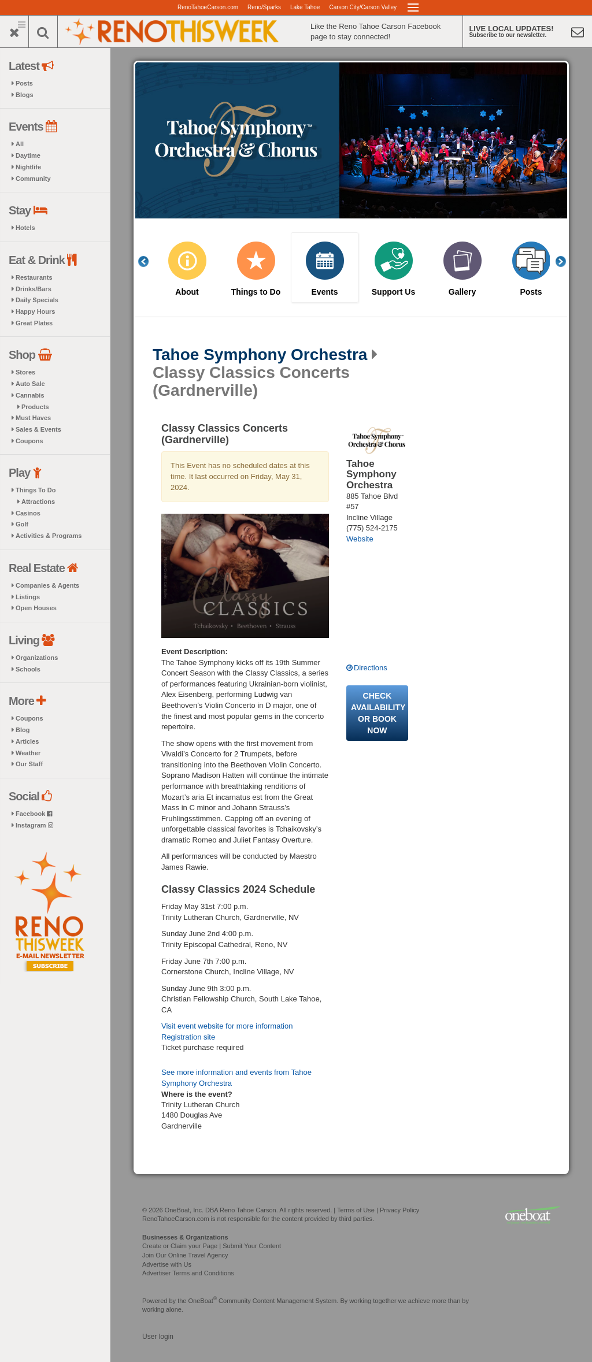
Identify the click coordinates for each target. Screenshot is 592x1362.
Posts (24, 83)
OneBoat (202, 1300)
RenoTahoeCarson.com (207, 7)
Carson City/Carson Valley (363, 7)
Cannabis (30, 395)
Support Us (393, 292)
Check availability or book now (378, 713)
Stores (25, 372)
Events (325, 292)
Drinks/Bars (33, 288)
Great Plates (34, 323)
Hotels (25, 227)
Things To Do (36, 490)
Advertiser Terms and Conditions (188, 1273)
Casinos (28, 513)
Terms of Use (356, 1210)
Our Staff (29, 763)
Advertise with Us (166, 1264)
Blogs (25, 94)
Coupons (29, 440)
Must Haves (33, 417)
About (186, 292)
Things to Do (256, 292)
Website (359, 539)
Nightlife (28, 167)
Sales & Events (38, 429)
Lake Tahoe (305, 7)
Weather (28, 752)
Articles (27, 741)
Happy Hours (35, 311)
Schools (28, 669)
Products (35, 406)
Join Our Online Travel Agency (185, 1255)
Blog (22, 729)
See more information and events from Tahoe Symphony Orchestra (236, 1078)
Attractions (38, 501)
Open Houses (36, 607)
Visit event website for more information (227, 1026)
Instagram (34, 825)
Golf (22, 524)
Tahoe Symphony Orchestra (260, 354)
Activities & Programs (49, 535)
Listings (28, 596)
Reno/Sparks (264, 7)
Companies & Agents (47, 585)
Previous (149, 261)
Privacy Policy (399, 1210)
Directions (370, 667)
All (20, 143)
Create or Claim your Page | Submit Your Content (211, 1245)
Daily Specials (37, 299)
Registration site (188, 1037)
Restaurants (34, 277)
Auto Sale (30, 383)
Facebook (34, 813)
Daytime (28, 155)
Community (33, 178)
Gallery (462, 292)
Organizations (37, 657)
